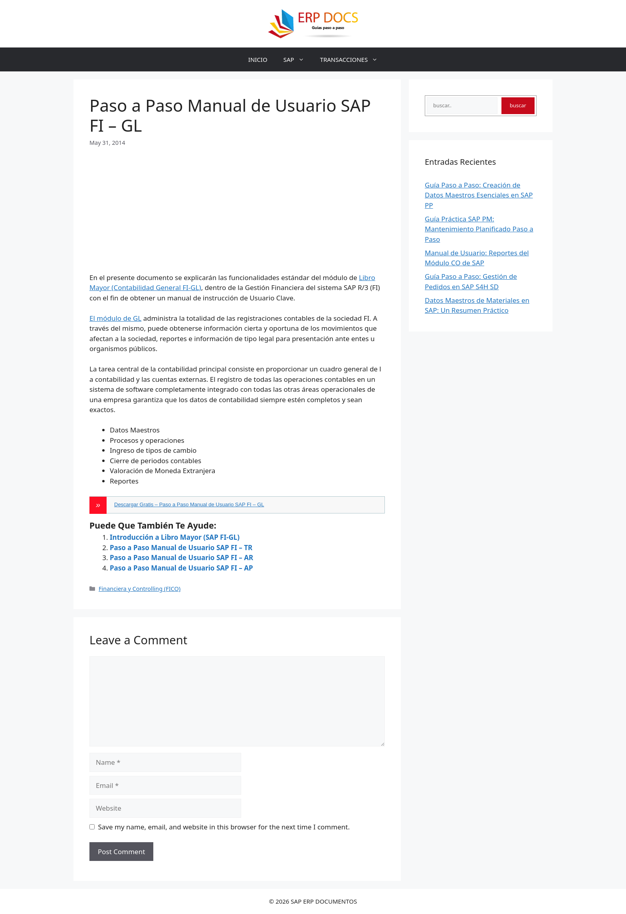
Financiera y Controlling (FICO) (139, 588)
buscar (518, 105)
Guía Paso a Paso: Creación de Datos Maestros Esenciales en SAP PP (479, 195)
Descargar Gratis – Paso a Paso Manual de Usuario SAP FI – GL (189, 504)
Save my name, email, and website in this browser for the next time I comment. (224, 826)
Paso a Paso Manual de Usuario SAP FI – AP (181, 567)
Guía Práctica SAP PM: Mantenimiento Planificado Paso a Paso (479, 229)
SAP (297, 59)
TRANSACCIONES (353, 59)
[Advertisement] (237, 203)
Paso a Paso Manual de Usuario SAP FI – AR (181, 557)
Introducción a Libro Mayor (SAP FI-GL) (175, 537)
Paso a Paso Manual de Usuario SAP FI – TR (181, 547)
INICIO (257, 59)
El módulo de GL (115, 318)
